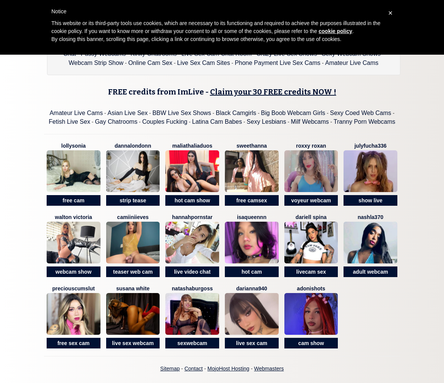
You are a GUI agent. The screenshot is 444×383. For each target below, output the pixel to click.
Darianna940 (251, 288)
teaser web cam (132, 272)
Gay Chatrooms (116, 121)
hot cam (252, 272)
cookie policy (335, 31)
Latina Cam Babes (217, 121)
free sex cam (73, 343)
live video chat (192, 272)
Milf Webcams (310, 121)
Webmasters (269, 369)
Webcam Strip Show (96, 63)
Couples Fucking (164, 121)
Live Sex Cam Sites (203, 63)
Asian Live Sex (128, 113)
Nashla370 (370, 217)
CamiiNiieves (133, 217)
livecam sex (311, 272)
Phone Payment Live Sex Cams (277, 63)
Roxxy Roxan (311, 146)
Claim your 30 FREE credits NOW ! (273, 91)
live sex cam (252, 343)
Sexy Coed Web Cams (360, 113)
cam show (311, 343)
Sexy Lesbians (266, 121)
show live (371, 200)
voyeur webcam (311, 200)
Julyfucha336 (371, 146)
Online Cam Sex (150, 63)
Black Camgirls (236, 113)
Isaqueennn (252, 217)
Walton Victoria (73, 217)
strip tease (132, 200)
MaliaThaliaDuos (192, 146)
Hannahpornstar (192, 217)
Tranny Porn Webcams (364, 121)
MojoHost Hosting (228, 369)
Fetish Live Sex (69, 121)
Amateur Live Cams (351, 63)
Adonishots (311, 288)
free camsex (251, 200)
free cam (74, 200)
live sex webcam (133, 343)
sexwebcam (192, 343)
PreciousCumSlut (73, 288)
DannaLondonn (133, 146)
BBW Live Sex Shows (181, 113)
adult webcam (370, 272)
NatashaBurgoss (192, 288)
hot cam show (192, 200)
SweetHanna (252, 146)
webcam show (73, 272)
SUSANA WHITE (133, 288)
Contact (193, 369)
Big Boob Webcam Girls (293, 113)
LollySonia (73, 146)
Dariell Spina (311, 217)
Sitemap (170, 369)
